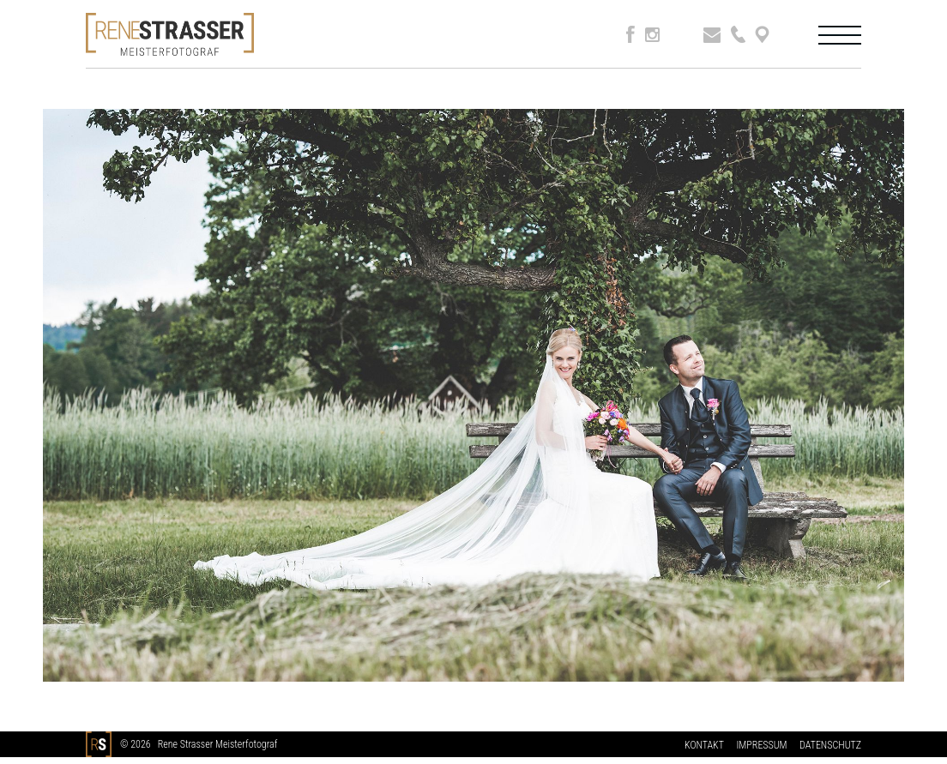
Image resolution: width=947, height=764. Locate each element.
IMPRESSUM (761, 745)
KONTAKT (704, 745)
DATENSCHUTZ (830, 745)
